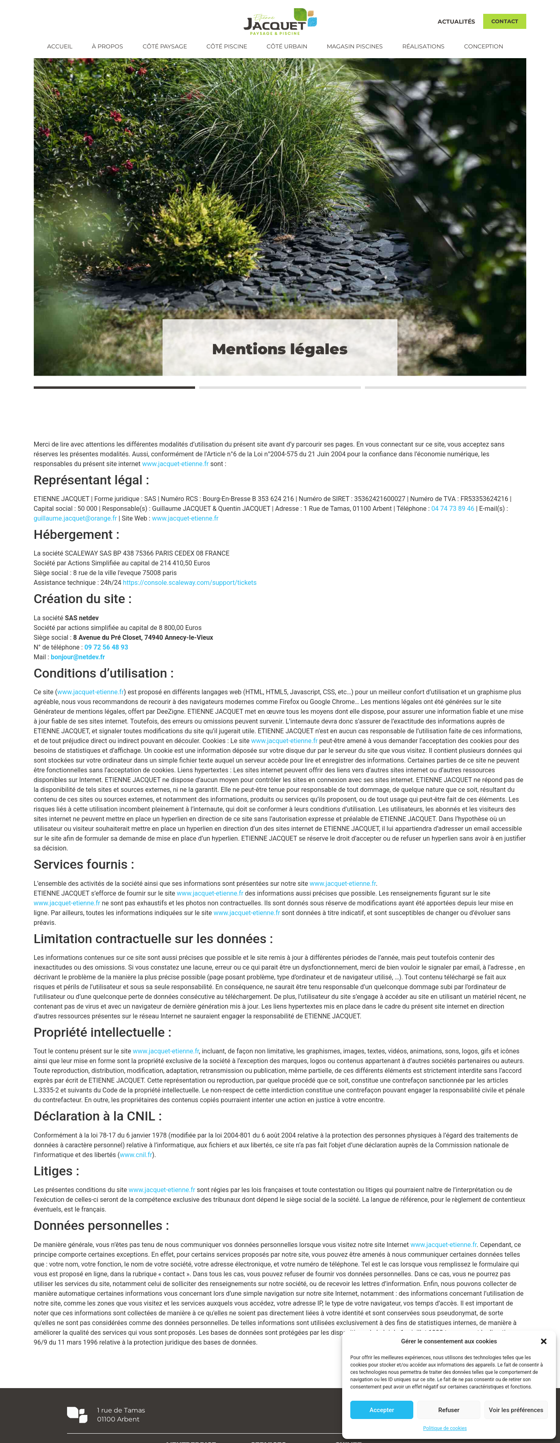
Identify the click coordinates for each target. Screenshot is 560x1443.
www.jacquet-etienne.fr (175, 475)
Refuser (448, 1410)
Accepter (381, 1410)
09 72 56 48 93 (106, 659)
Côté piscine (226, 46)
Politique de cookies (445, 1428)
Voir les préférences (516, 1410)
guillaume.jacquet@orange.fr (75, 530)
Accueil (59, 46)
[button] (544, 1341)
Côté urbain (287, 46)
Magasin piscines (355, 46)
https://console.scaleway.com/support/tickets (190, 594)
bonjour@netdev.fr (78, 668)
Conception (483, 46)
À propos (107, 46)
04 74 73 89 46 (452, 520)
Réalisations (423, 46)
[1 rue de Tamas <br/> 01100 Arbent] (77, 1426)
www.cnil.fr (136, 1166)
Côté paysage (165, 46)
